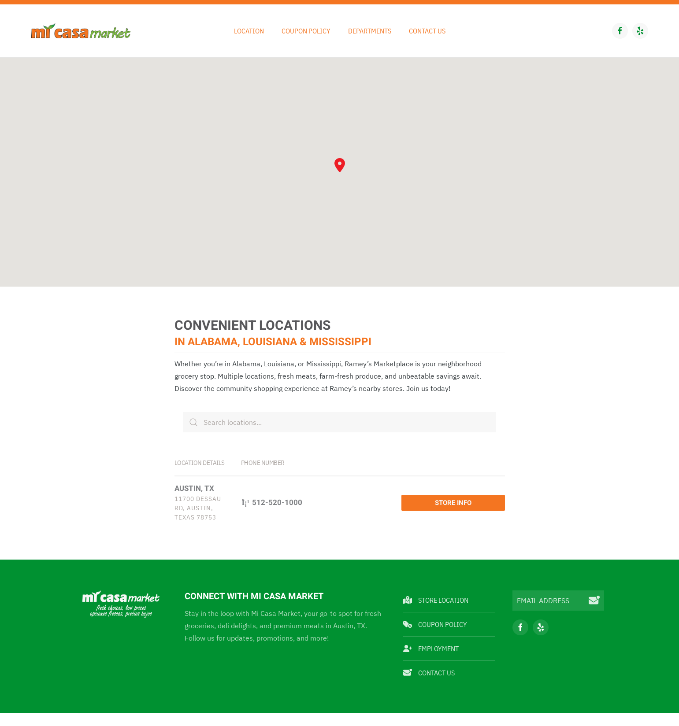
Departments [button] (369, 30)
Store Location (435, 581)
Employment (431, 630)
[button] (340, 165)
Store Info (478, 493)
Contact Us (427, 30)
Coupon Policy (306, 30)
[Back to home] (80, 30)
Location (249, 30)
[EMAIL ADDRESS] (558, 582)
